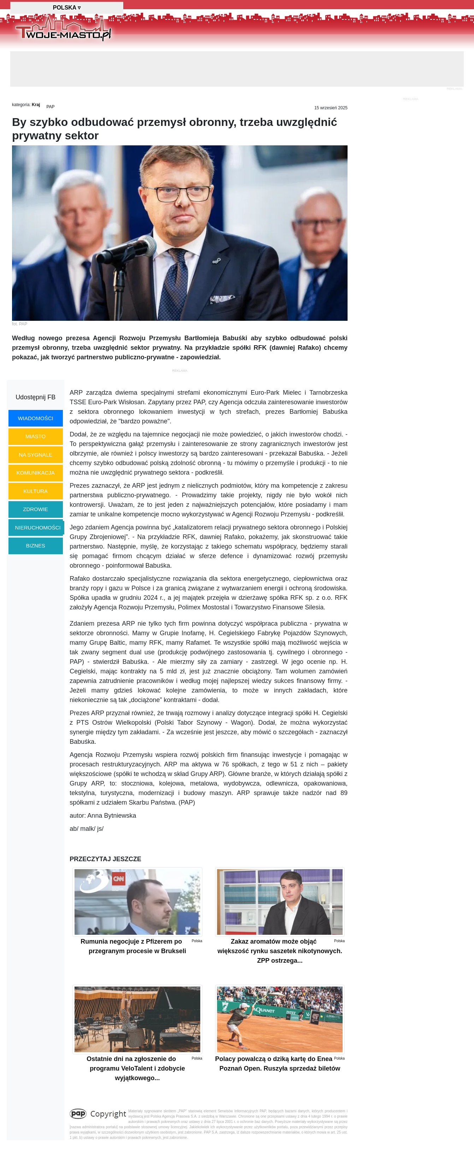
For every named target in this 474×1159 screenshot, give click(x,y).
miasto (35, 436)
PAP (50, 106)
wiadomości (35, 418)
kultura (35, 491)
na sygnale (35, 455)
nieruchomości (38, 528)
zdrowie (35, 509)
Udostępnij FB (35, 397)
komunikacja (35, 473)
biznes (35, 546)
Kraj (36, 104)
